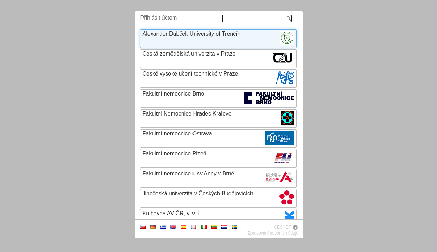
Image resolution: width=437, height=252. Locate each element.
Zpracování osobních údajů (273, 233)
